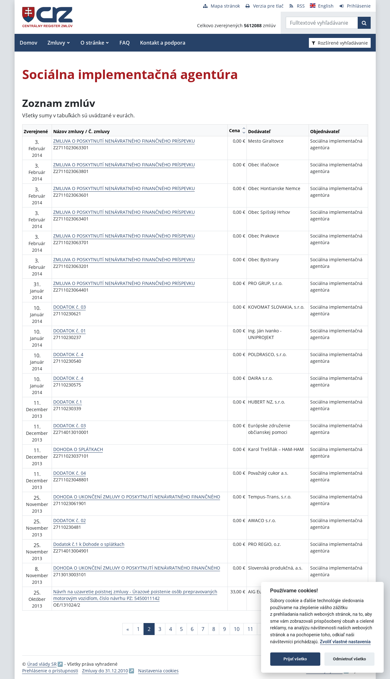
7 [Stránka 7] (202, 629)
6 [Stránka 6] (192, 629)
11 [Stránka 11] (250, 629)
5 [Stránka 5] (181, 629)
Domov (28, 42)
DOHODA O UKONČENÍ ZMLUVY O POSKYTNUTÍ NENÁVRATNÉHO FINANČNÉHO (136, 497)
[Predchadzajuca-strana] (127, 629)
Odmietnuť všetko (349, 659)
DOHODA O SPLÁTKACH (78, 449)
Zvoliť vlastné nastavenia (345, 642)
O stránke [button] (92, 42)
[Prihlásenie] (355, 6)
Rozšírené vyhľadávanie (340, 43)
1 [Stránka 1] (138, 629)
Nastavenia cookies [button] (158, 671)
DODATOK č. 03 (69, 307)
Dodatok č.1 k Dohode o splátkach (89, 544)
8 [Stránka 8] (213, 629)
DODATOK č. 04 (69, 473)
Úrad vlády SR (42, 664)
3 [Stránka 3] (159, 629)
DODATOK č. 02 (69, 520)
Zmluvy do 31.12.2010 (105, 671)
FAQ (124, 42)
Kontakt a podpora (162, 42)
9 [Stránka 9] (224, 629)
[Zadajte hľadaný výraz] (322, 23)
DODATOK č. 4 (68, 354)
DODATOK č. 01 (69, 331)
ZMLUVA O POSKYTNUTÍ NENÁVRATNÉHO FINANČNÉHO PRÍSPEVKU (124, 141)
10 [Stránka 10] (237, 629)
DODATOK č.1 (67, 402)
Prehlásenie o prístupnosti (50, 671)
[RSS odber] (297, 6)
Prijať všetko (295, 659)
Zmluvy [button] (56, 42)
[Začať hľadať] (364, 23)
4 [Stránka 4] (170, 629)
